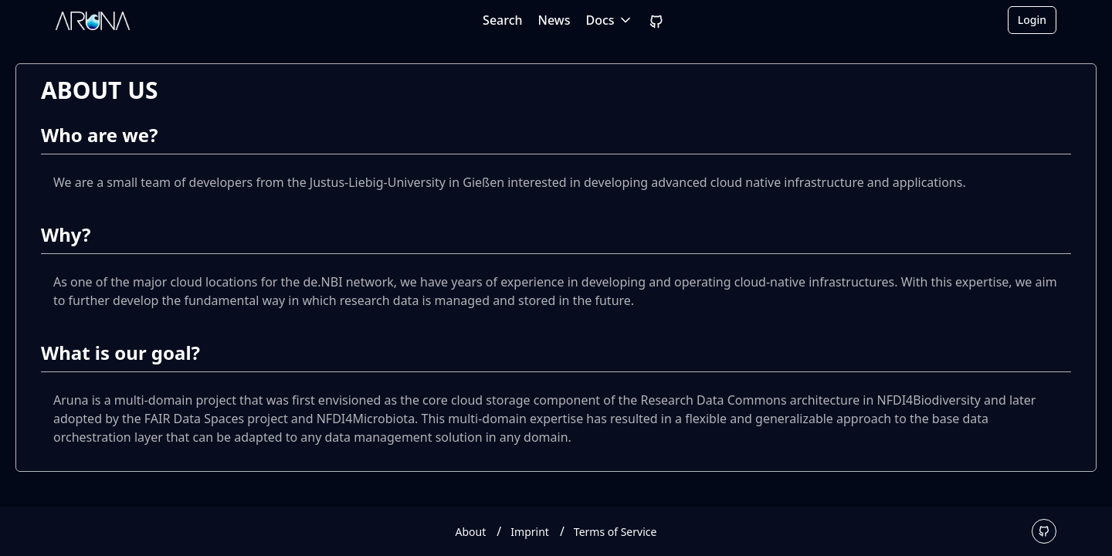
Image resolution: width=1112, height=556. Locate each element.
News (554, 20)
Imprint (529, 531)
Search (502, 20)
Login (1032, 19)
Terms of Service (615, 531)
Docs (609, 20)
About (471, 531)
